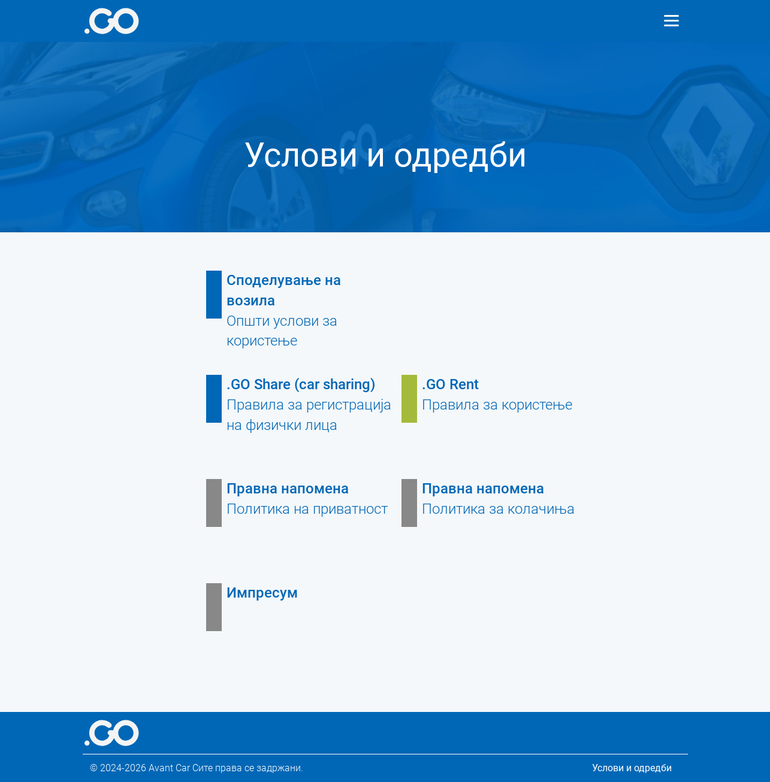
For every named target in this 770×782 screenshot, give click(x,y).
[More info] (112, 21)
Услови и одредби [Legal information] (632, 768)
